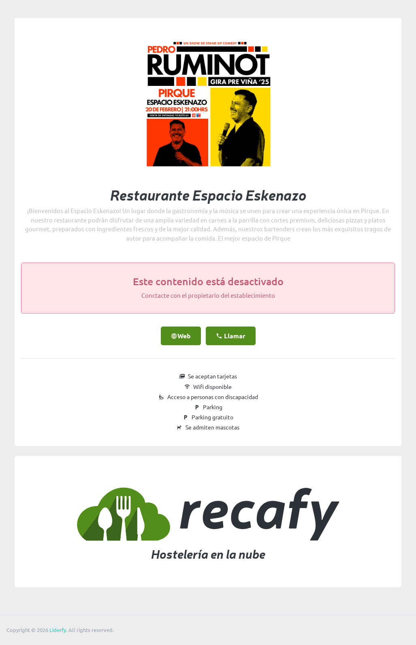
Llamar (230, 336)
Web (181, 336)
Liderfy (57, 630)
